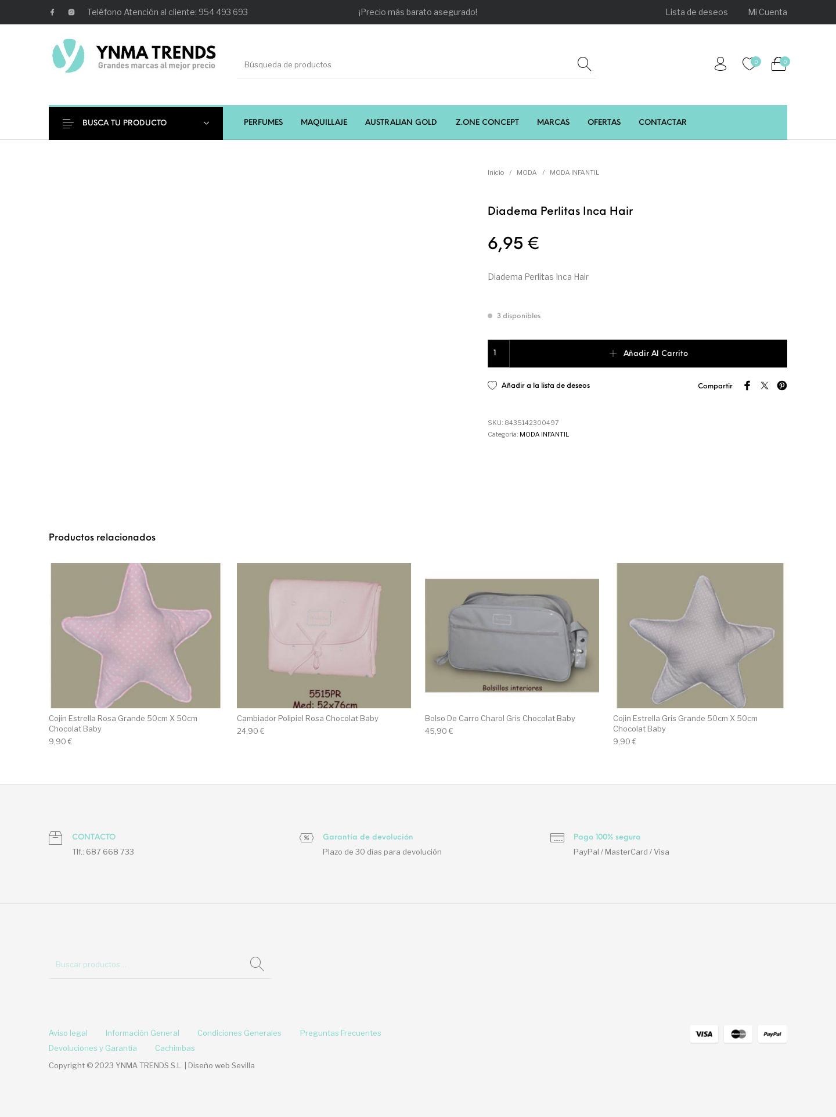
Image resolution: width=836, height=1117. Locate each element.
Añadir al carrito (656, 354)
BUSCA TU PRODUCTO (131, 123)
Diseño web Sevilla (221, 1065)
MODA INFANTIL (574, 172)
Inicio (496, 172)
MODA (527, 172)
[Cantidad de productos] (499, 353)
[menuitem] (697, 12)
